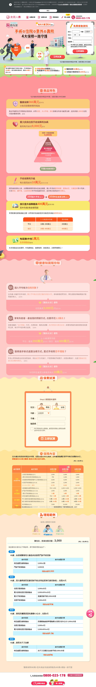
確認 (48, 10)
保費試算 (32, 17)
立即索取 (80, 51)
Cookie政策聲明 (63, 4)
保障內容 (44, 17)
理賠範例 (55, 17)
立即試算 (57, 57)
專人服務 (67, 17)
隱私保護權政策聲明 (76, 4)
